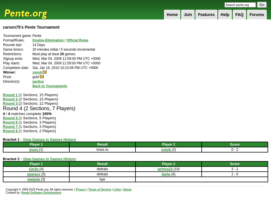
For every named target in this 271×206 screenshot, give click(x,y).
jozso (34, 150)
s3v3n (34, 169)
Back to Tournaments (50, 86)
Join (188, 14)
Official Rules (77, 40)
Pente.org (33, 9)
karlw (166, 174)
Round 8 (11, 131)
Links (117, 189)
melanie (34, 179)
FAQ (239, 14)
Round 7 (11, 126)
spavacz (34, 174)
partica (38, 82)
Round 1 (11, 95)
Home (172, 14)
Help (225, 14)
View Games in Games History (49, 139)
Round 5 (11, 118)
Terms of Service (99, 189)
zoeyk (38, 72)
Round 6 (11, 122)
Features (206, 14)
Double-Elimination (49, 40)
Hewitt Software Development (41, 192)
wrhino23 (165, 169)
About (127, 189)
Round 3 (11, 103)
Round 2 (11, 99)
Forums (257, 14)
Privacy (81, 189)
